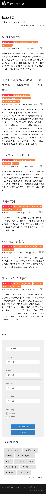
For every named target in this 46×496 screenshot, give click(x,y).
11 (42, 212)
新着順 (32, 25)
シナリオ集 (9, 472)
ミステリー (8, 45)
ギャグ (40, 246)
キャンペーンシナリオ (11, 101)
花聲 (7, 213)
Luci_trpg (9, 253)
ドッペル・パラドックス (17, 155)
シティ (27, 95)
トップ (4, 487)
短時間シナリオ (30, 450)
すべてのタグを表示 (35, 477)
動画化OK (7, 286)
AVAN (8, 166)
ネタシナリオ (24, 472)
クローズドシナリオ (12, 450)
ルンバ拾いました (13, 241)
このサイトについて (21, 487)
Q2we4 (8, 48)
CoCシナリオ (17, 209)
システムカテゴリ (12, 357)
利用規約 (10, 487)
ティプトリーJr (27, 467)
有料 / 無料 (10, 410)
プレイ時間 (10, 397)
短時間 (29, 283)
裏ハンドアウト (11, 467)
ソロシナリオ (8, 250)
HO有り (17, 286)
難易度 (8, 370)
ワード (8, 344)
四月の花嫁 (8, 201)
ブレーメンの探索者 (14, 278)
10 (42, 252)
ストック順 (24, 25)
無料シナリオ (14, 413)
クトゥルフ (8, 42)
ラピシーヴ (9, 105)
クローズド (19, 283)
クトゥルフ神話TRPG (23, 42)
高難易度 (7, 163)
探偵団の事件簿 (11, 37)
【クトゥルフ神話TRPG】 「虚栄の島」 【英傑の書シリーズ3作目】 (22, 85)
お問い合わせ (33, 487)
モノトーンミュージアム (25, 461)
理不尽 (16, 163)
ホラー (6, 209)
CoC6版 (18, 95)
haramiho (9, 290)
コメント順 (40, 25)
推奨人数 (9, 383)
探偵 (35, 42)
